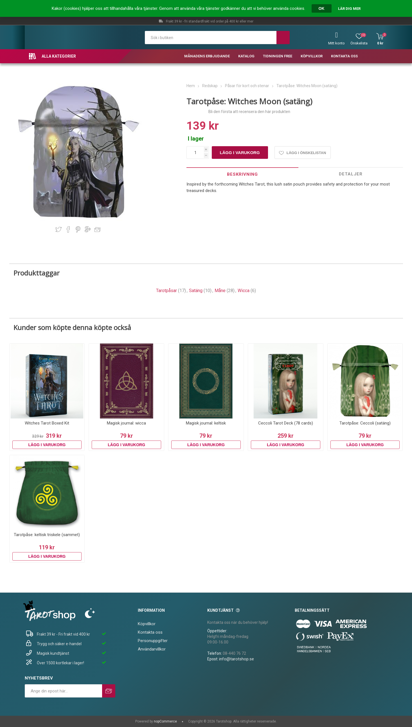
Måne (220, 290)
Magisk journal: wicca (126, 423)
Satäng (195, 290)
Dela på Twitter (58, 229)
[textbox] (211, 37)
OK (322, 8)
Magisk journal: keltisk (206, 423)
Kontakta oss (150, 632)
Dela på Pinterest (78, 229)
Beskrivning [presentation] (242, 174)
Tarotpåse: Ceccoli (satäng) (365, 423)
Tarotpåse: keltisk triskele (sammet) (47, 534)
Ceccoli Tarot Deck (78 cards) (285, 423)
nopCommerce (165, 721)
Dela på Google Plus (88, 229)
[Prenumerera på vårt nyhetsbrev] (63, 690)
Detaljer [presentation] (351, 174)
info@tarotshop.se (236, 658)
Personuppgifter (153, 640)
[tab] (242, 174)
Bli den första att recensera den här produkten (249, 111)
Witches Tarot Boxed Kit (47, 423)
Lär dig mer (349, 8)
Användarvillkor (152, 649)
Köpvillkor (147, 623)
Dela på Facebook (68, 229)
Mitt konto (336, 43)
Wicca (243, 290)
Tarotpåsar (166, 290)
